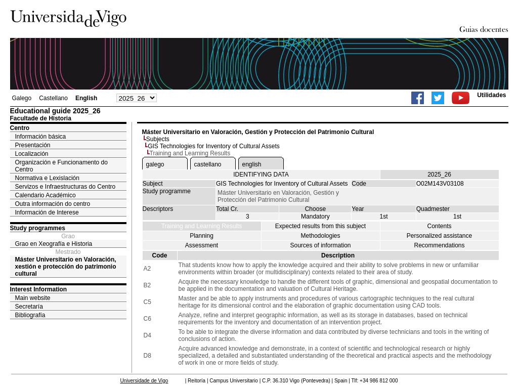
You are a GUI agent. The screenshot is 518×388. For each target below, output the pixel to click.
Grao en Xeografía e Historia (54, 243)
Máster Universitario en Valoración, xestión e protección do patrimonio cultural (65, 266)
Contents (439, 226)
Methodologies (320, 235)
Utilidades (491, 95)
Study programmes (37, 228)
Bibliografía (30, 315)
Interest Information (38, 289)
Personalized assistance (439, 235)
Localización (32, 153)
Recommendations (439, 245)
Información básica (40, 136)
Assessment (201, 245)
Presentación (33, 145)
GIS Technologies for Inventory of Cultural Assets (214, 146)
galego (155, 164)
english (252, 164)
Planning (201, 235)
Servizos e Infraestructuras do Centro (65, 186)
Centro (20, 128)
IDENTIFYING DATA (261, 174)
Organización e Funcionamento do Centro (61, 166)
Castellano (53, 98)
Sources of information (320, 245)
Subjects (157, 139)
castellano (208, 164)
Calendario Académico (45, 195)
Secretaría (29, 306)
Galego (22, 98)
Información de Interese (47, 212)
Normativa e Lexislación (47, 178)
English (86, 98)
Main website (33, 297)
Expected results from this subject (320, 226)
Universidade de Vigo (144, 380)
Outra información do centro (53, 203)
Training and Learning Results (201, 226)
